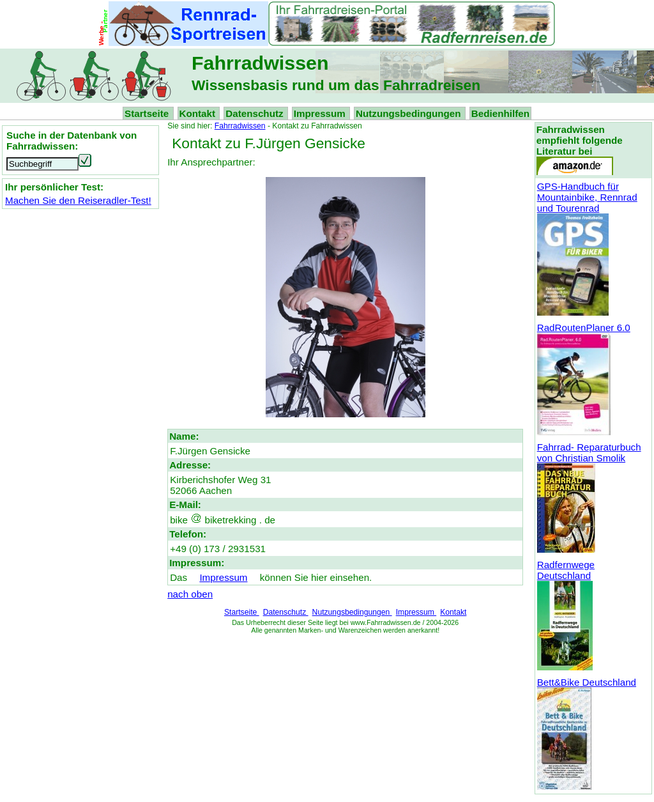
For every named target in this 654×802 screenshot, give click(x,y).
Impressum (321, 113)
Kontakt (198, 113)
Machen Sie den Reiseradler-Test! (78, 200)
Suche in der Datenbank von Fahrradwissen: (71, 140)
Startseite (148, 113)
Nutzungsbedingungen (410, 113)
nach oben (190, 594)
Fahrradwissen (240, 125)
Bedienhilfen (500, 113)
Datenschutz (255, 113)
